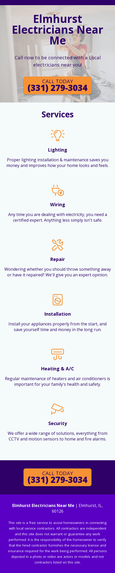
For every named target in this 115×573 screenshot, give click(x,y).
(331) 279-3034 (57, 85)
